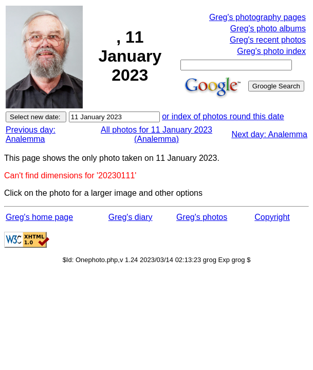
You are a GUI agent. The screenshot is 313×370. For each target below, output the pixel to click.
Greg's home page (39, 217)
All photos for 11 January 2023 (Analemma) (156, 134)
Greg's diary (130, 217)
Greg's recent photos (268, 39)
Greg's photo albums (268, 28)
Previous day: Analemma (31, 134)
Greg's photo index (271, 51)
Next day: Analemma (269, 134)
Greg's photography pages (257, 17)
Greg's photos (201, 217)
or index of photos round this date (223, 116)
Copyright (271, 217)
